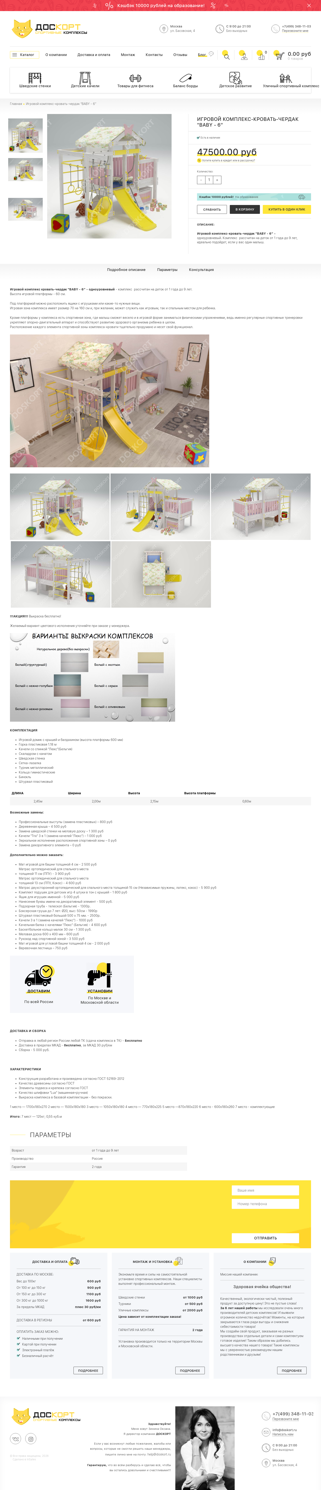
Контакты (145, 54)
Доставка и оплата (77, 55)
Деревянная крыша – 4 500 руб (42, 826)
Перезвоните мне (295, 31)
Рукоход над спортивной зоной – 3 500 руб (51, 939)
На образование (228, 197)
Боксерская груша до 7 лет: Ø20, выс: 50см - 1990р (58, 911)
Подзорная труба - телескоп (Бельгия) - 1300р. (55, 906)
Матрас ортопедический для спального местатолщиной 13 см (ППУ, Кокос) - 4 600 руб (54, 881)
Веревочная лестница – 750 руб (43, 948)
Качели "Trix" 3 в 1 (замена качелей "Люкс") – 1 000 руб (60, 836)
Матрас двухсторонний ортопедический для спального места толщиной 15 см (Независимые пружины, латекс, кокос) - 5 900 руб (117, 887)
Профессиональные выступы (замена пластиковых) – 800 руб (65, 822)
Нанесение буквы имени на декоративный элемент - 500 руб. (65, 901)
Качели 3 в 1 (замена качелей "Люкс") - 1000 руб (56, 920)
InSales (31, 1459)
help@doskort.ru (159, 1454)
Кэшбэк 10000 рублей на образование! (161, 5)
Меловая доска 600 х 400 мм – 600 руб (49, 934)
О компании (45, 54)
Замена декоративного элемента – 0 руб (50, 845)
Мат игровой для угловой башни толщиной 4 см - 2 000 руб (64, 943)
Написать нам (283, 1434)
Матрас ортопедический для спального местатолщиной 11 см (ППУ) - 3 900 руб (54, 871)
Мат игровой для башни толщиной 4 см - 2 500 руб (58, 864)
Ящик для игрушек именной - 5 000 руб (49, 897)
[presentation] (266, 1221)
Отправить (265, 1238)
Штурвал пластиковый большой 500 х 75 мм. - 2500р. (60, 915)
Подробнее (88, 1370)
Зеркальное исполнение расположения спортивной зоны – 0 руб (67, 840)
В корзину (245, 209)
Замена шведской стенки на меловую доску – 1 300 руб (61, 831)
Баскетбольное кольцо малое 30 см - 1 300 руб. (55, 929)
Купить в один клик (287, 209)
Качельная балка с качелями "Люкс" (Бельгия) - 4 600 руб (62, 925)
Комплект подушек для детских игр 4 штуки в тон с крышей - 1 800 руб (73, 892)
